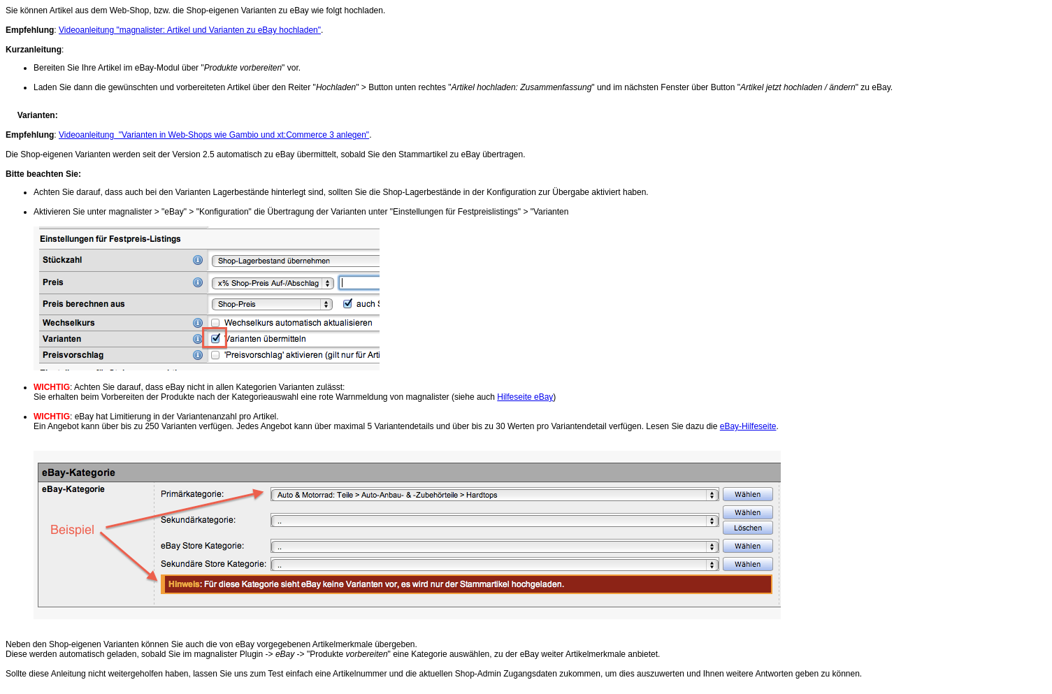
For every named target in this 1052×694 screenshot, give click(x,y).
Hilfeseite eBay (525, 397)
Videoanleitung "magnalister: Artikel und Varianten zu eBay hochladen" (190, 30)
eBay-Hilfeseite (748, 426)
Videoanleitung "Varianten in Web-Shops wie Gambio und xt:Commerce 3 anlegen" (214, 135)
